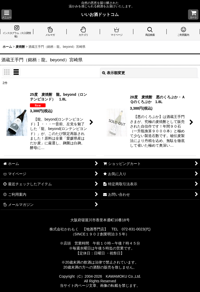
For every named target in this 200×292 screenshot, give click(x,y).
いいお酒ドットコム (100, 14)
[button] (6, 14)
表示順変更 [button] (113, 73)
